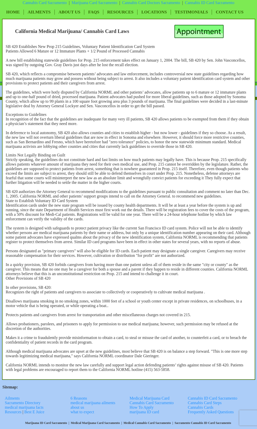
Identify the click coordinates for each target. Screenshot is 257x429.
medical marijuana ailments (92, 403)
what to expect (82, 412)
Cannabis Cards (200, 407)
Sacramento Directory (23, 403)
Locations (154, 12)
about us (77, 407)
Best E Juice (34, 412)
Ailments (39, 12)
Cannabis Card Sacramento (45, 3)
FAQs (93, 12)
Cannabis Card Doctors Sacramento (151, 3)
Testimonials (191, 12)
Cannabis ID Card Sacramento (212, 398)
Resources (120, 12)
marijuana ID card (144, 412)
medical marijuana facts (24, 407)
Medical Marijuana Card (149, 398)
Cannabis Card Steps (205, 403)
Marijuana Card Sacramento (94, 3)
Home (13, 12)
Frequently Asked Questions (211, 412)
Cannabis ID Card (200, 3)
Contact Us (229, 12)
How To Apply (142, 407)
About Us (69, 12)
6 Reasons (78, 398)
